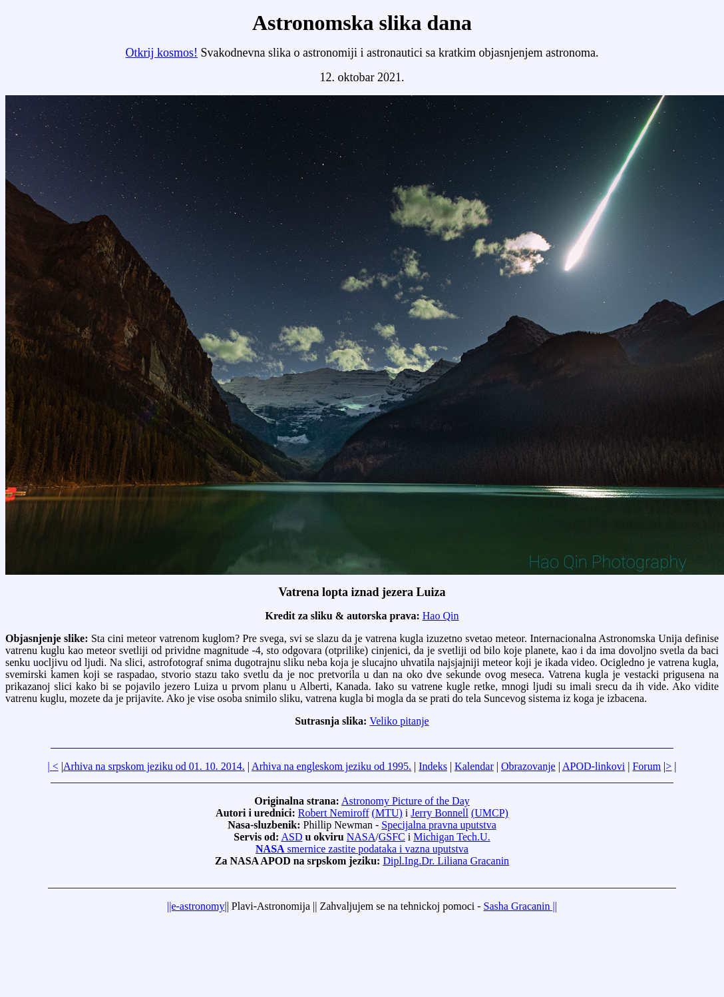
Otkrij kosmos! (162, 52)
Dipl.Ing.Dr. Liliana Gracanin (446, 860)
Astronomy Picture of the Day (405, 801)
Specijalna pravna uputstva (438, 825)
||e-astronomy (195, 906)
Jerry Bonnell (439, 813)
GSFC (392, 836)
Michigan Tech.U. (451, 836)
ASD (291, 836)
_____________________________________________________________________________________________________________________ (362, 743)
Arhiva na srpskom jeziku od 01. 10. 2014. (154, 766)
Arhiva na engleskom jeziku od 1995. (331, 766)
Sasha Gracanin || (520, 906)
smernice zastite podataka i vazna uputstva (362, 848)
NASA (361, 836)
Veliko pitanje (399, 721)
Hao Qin (441, 615)
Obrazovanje (528, 766)
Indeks (433, 766)
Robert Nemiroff (333, 813)
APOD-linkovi (593, 766)
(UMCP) (489, 813)
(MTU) (387, 813)
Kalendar (474, 766)
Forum (646, 766)
